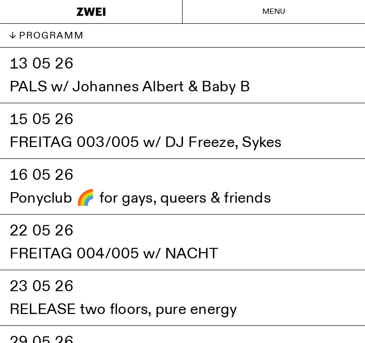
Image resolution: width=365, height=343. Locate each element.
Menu (274, 12)
